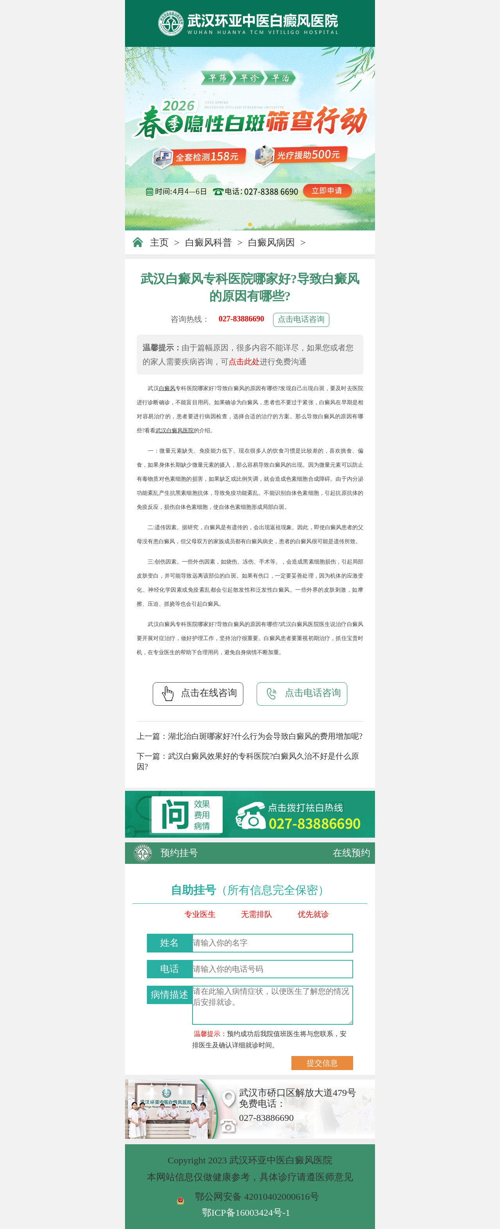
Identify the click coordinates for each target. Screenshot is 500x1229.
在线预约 (351, 853)
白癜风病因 (271, 242)
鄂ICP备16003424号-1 (246, 1213)
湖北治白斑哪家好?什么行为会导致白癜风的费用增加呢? (265, 736)
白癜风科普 (208, 242)
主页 (159, 242)
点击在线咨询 (198, 693)
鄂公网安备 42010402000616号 (257, 1197)
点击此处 (244, 361)
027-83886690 (241, 318)
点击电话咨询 (301, 319)
